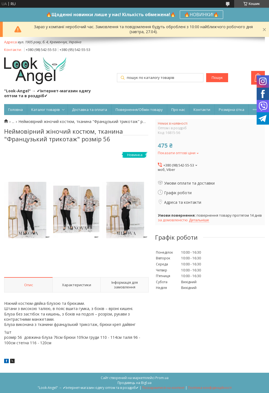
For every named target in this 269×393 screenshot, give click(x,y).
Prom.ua (162, 377)
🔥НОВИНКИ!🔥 (201, 15)
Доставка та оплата (89, 109)
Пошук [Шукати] (217, 78)
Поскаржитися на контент (163, 387)
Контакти (202, 109)
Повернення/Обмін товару (139, 109)
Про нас (178, 109)
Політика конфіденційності (210, 387)
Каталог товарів (45, 109)
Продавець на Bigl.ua (134, 382)
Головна (15, 109)
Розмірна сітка (231, 109)
